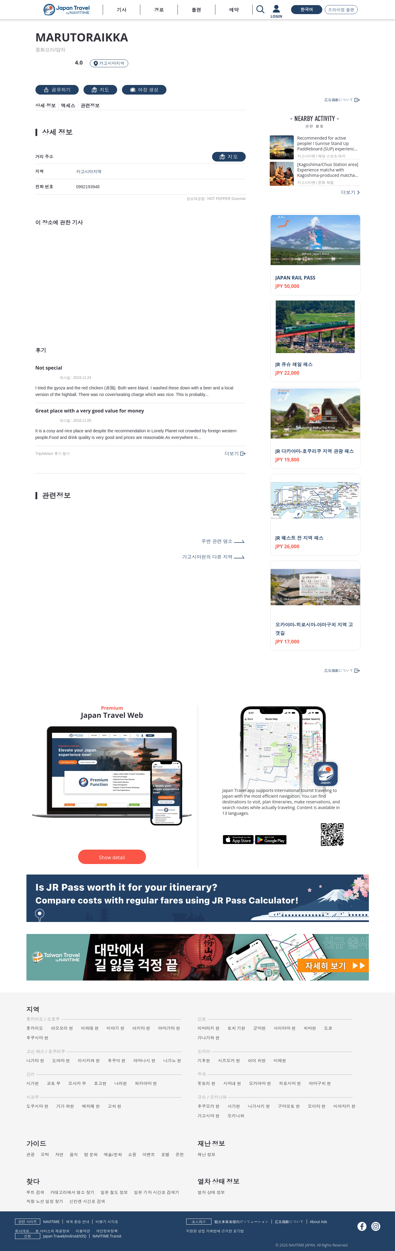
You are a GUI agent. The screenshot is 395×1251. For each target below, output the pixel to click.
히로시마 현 (290, 1083)
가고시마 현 (209, 1116)
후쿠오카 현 (209, 1106)
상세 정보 (45, 105)
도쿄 (328, 1028)
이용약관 (83, 1230)
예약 (234, 10)
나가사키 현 (259, 1106)
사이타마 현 (285, 1028)
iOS (82, 1236)
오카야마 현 (260, 1083)
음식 (74, 1154)
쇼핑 (132, 1154)
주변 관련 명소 (216, 541)
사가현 (233, 1106)
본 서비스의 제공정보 (52, 1230)
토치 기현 (236, 1028)
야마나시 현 (144, 1060)
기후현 (204, 1060)
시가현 (32, 1083)
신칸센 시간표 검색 (87, 1201)
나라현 (120, 1083)
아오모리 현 (62, 1028)
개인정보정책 (107, 1230)
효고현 (100, 1083)
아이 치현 (257, 1060)
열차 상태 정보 (211, 1192)
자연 (59, 1154)
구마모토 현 (289, 1106)
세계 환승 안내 (77, 1221)
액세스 (68, 105)
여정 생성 (144, 89)
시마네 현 (232, 1083)
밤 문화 (91, 1154)
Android (71, 1236)
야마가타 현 (169, 1028)
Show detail (112, 857)
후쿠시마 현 (37, 1038)
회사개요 (22, 1230)
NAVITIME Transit (107, 1236)
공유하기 (57, 89)
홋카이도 (34, 1028)
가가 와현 (65, 1106)
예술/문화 (113, 1154)
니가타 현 (35, 1060)
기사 (121, 10)
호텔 (165, 1154)
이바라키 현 (209, 1028)
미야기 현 (116, 1028)
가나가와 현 (209, 1038)
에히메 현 (91, 1106)
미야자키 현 (344, 1106)
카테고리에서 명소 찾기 (72, 1192)
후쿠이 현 (117, 1060)
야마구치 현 (320, 1083)
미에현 (280, 1060)
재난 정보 (207, 1154)
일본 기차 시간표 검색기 (156, 1192)
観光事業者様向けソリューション (241, 1221)
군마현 (259, 1028)
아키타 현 (141, 1028)
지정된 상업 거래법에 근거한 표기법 (215, 1230)
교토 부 (54, 1083)
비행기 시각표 (107, 1221)
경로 (159, 10)
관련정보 (90, 105)
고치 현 (114, 1106)
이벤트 (148, 1154)
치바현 (309, 1028)
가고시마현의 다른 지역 (207, 557)
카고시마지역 (89, 171)
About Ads (318, 1221)
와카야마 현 (146, 1083)
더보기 (232, 453)
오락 (45, 1154)
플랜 (196, 10)
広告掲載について (289, 1221)
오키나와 (235, 1116)
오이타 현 (317, 1106)
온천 (179, 1154)
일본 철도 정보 (114, 1192)
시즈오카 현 (229, 1060)
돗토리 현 (207, 1083)
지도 (100, 89)
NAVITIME (51, 1221)
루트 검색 (35, 1192)
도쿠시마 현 (37, 1106)
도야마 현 (61, 1060)
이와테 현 (90, 1028)
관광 (30, 1154)
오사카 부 (77, 1083)
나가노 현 (172, 1060)
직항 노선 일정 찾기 (44, 1201)
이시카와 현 (89, 1060)
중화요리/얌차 (50, 49)
